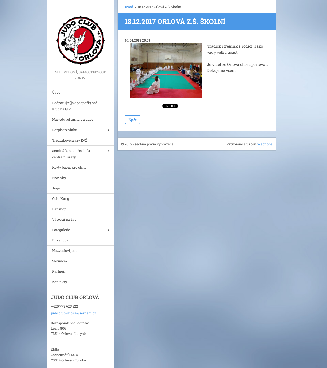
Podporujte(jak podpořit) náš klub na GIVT (74, 105)
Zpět (132, 119)
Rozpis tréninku (64, 130)
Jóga (56, 188)
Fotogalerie (61, 229)
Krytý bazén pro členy (69, 167)
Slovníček (60, 261)
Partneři (58, 271)
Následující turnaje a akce (72, 119)
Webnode (264, 144)
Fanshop (59, 209)
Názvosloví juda (65, 250)
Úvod (56, 92)
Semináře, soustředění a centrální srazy (71, 153)
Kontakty (59, 281)
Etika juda (60, 240)
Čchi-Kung (60, 198)
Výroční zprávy (64, 219)
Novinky (59, 177)
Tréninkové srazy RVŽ (69, 140)
